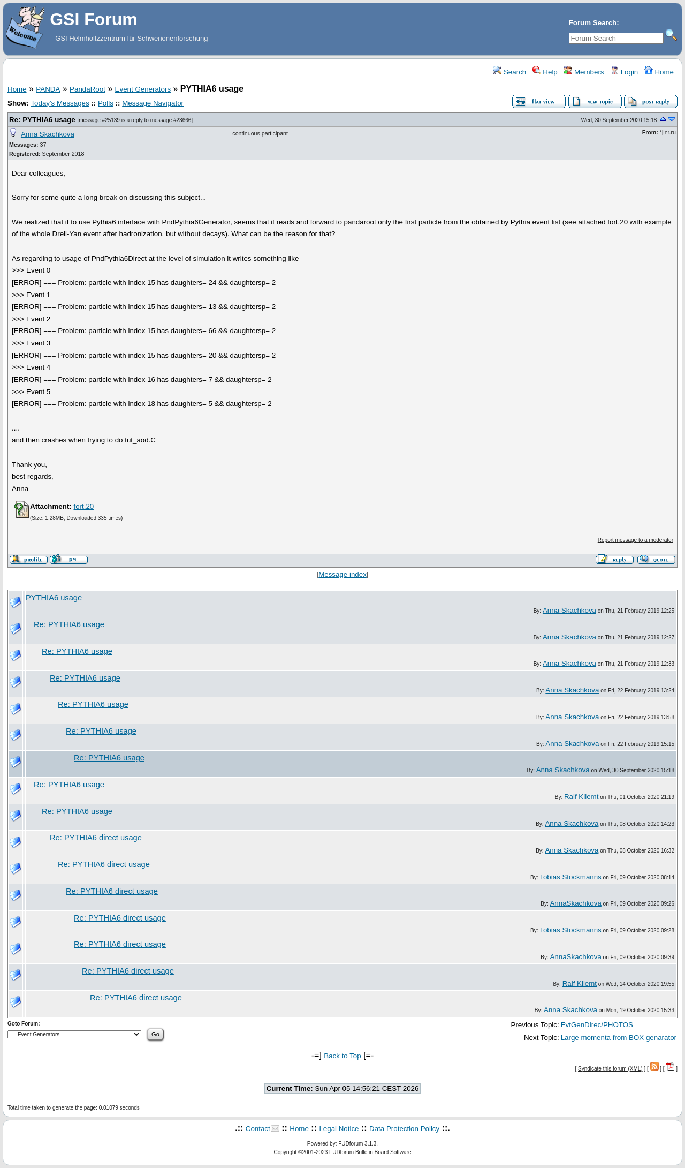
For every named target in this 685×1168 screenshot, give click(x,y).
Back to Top (342, 1056)
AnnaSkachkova (575, 903)
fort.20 (83, 506)
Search (509, 72)
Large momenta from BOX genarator (618, 1038)
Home (659, 72)
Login (624, 72)
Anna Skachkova (47, 134)
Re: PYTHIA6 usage (42, 120)
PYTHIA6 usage (54, 597)
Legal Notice (339, 1129)
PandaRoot (87, 89)
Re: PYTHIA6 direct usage (96, 837)
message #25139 (99, 120)
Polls (105, 103)
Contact (258, 1129)
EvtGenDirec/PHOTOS (597, 1025)
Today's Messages (60, 103)
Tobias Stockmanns (570, 877)
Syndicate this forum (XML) (610, 1069)
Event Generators (143, 89)
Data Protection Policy (404, 1129)
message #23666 (171, 120)
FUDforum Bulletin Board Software (370, 1152)
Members (584, 72)
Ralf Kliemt (581, 797)
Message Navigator (153, 103)
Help (545, 72)
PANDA (48, 89)
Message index (342, 574)
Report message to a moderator (635, 540)
